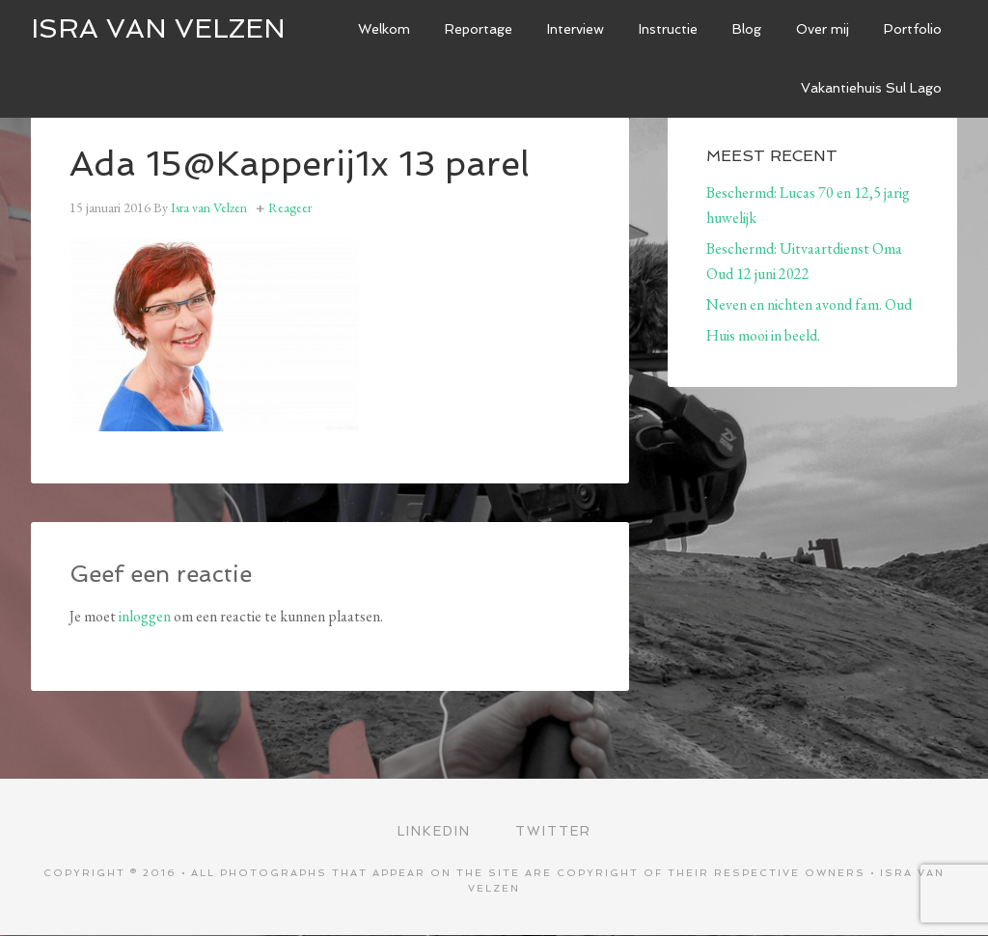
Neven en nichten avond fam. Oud (809, 304)
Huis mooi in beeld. (763, 335)
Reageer (290, 207)
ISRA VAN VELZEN (158, 28)
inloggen (145, 616)
